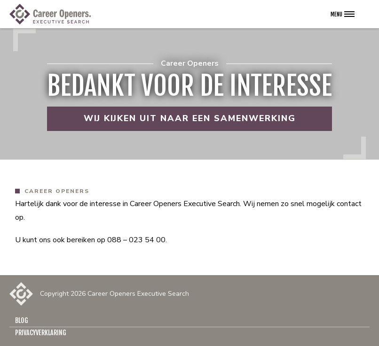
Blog (21, 320)
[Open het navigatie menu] (343, 14)
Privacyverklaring (40, 333)
